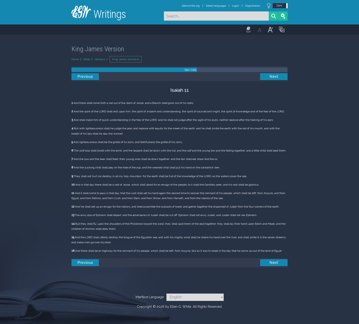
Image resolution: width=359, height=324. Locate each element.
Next (273, 76)
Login (235, 5)
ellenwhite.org (191, 5)
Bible (87, 59)
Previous (85, 76)
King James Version (125, 59)
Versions (100, 59)
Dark (279, 5)
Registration (252, 5)
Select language (216, 5)
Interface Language (150, 297)
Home (75, 59)
